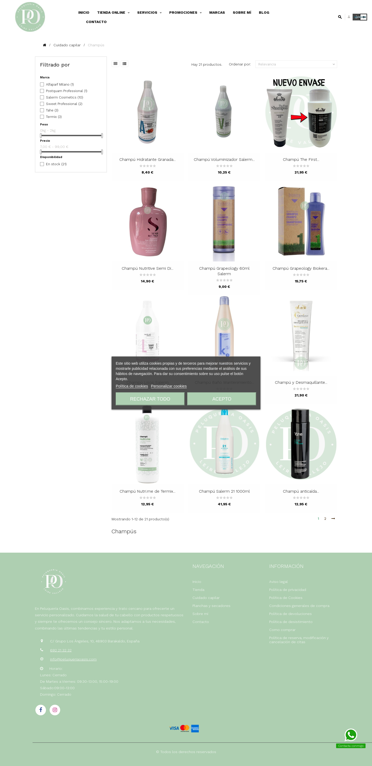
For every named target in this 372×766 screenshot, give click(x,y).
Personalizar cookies (169, 386)
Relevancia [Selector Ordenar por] (297, 64)
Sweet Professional (64, 104)
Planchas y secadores (211, 606)
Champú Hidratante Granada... (147, 159)
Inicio (196, 582)
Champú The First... (301, 159)
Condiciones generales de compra (299, 606)
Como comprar (282, 630)
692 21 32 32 (61, 650)
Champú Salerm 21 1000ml (224, 491)
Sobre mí (200, 614)
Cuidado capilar (206, 598)
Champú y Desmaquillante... (301, 382)
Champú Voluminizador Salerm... (224, 159)
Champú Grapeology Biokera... (301, 268)
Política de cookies (132, 386)
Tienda (198, 590)
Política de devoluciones (290, 614)
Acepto (221, 399)
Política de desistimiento (291, 622)
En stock (56, 164)
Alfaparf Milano (60, 84)
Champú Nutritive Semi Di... (147, 268)
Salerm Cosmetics (64, 97)
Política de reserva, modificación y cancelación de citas (299, 640)
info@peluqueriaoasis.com (73, 659)
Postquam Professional (66, 91)
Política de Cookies (286, 598)
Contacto (200, 622)
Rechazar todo (150, 399)
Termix (54, 117)
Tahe (52, 110)
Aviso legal (278, 582)
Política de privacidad (287, 590)
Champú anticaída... (301, 491)
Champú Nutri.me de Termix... (147, 491)
